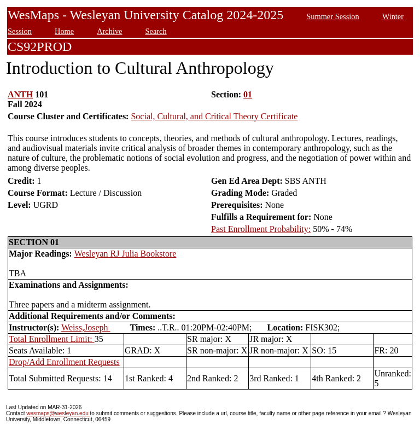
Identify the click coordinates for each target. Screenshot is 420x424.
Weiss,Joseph (85, 327)
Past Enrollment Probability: (261, 229)
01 (247, 94)
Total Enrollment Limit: (52, 339)
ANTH (20, 94)
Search (156, 31)
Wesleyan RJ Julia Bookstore (125, 253)
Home (64, 31)
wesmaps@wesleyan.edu (58, 413)
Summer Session (332, 16)
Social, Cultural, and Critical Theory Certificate (214, 116)
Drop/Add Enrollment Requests (64, 362)
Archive (109, 31)
